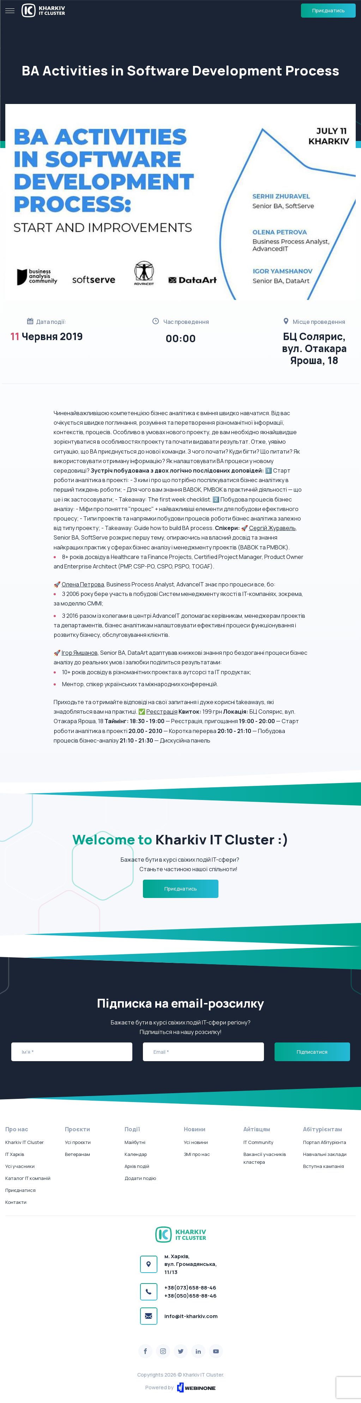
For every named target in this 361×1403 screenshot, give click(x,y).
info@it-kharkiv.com (191, 1316)
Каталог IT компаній (27, 1178)
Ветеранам (77, 1154)
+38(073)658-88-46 (190, 1287)
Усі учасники (20, 1166)
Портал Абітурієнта (324, 1142)
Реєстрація (162, 711)
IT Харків (14, 1154)
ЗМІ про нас (197, 1154)
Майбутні (135, 1142)
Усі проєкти (78, 1142)
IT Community (258, 1142)
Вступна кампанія (323, 1166)
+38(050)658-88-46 (190, 1295)
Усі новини (196, 1142)
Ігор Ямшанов (80, 653)
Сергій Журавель (272, 528)
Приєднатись (328, 10)
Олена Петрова (83, 584)
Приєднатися (20, 1190)
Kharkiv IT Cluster (24, 1142)
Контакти (15, 1202)
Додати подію (140, 1178)
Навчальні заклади (325, 1154)
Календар (136, 1154)
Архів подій (137, 1166)
